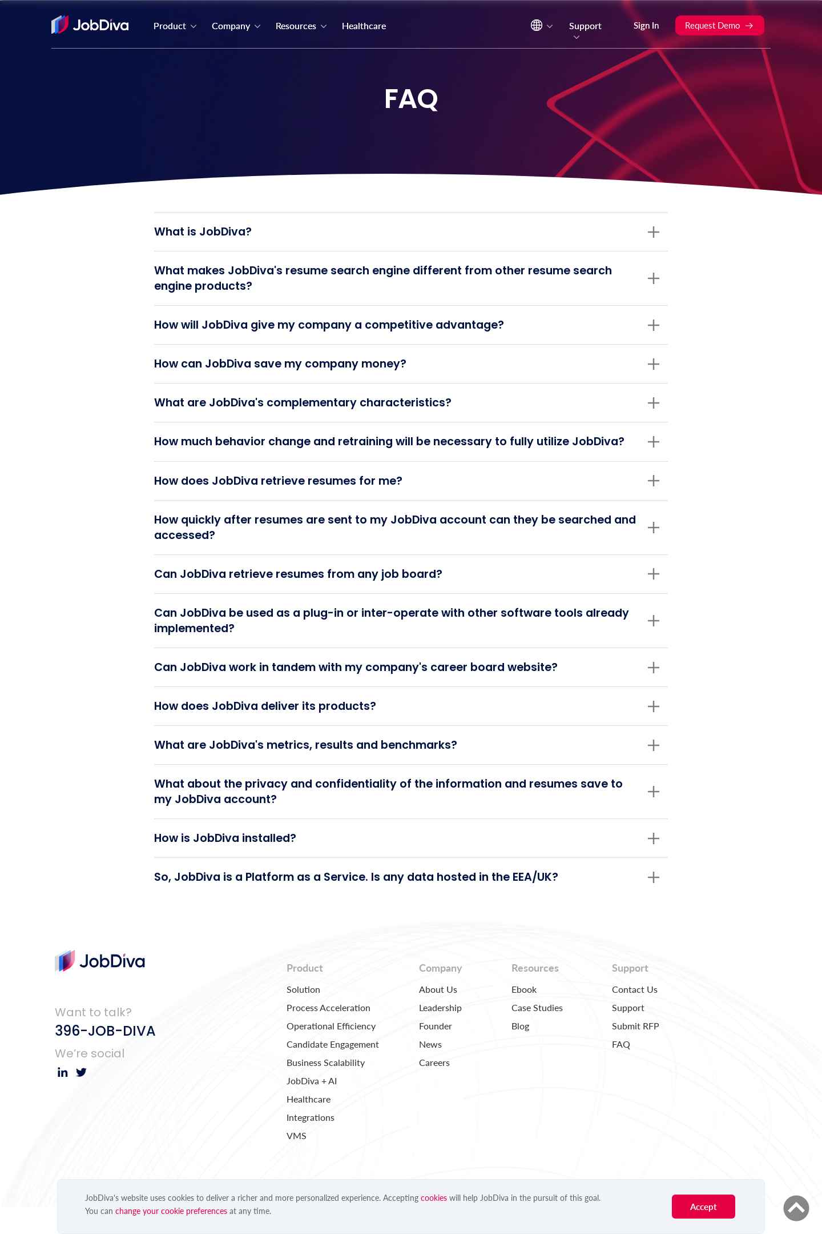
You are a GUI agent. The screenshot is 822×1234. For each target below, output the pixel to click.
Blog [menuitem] (520, 1052)
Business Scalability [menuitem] (326, 1088)
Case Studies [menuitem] (537, 1033)
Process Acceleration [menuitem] (328, 1033)
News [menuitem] (430, 1070)
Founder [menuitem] (435, 1052)
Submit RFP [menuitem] (635, 1052)
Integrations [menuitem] (311, 1143)
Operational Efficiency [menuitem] (331, 1052)
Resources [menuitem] (302, 25)
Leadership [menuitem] (440, 1033)
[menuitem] (540, 28)
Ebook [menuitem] (524, 1015)
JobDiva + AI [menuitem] (312, 1106)
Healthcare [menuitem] (364, 25)
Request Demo (719, 25)
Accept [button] (703, 1206)
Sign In (646, 25)
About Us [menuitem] (438, 1015)
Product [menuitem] (176, 25)
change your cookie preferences (171, 1211)
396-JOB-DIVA (105, 1057)
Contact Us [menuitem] (635, 1015)
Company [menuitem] (237, 25)
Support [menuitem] (585, 31)
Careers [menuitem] (434, 1088)
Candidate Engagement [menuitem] (333, 1070)
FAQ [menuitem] (621, 1070)
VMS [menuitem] (297, 1161)
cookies (434, 1198)
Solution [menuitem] (303, 1015)
